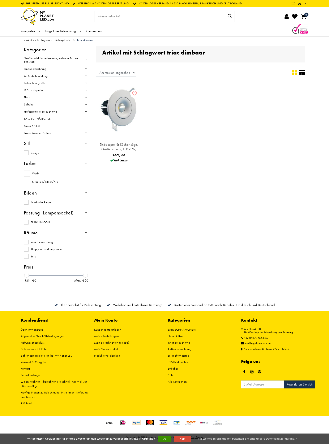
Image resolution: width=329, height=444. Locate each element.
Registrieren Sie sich (300, 384)
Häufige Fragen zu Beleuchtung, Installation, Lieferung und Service (54, 395)
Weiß (35, 173)
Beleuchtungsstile (178, 355)
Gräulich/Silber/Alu (45, 182)
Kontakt (25, 368)
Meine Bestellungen (106, 336)
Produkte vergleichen (107, 355)
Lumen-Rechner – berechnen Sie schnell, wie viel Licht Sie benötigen (54, 384)
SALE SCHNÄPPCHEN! (182, 329)
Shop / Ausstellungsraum (46, 249)
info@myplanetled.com (256, 343)
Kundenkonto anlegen (107, 329)
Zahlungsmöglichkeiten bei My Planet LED (47, 355)
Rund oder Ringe (40, 202)
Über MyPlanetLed (32, 329)
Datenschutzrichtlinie (34, 349)
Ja (164, 438)
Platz (170, 375)
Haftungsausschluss (33, 342)
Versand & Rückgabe (34, 362)
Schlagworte (63, 40)
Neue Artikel (176, 336)
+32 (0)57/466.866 (254, 338)
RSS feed (26, 403)
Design (34, 153)
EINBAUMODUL (40, 222)
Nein (182, 438)
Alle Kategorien (177, 381)
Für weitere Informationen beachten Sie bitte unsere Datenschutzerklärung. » (248, 438)
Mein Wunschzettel (106, 349)
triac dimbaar (85, 40)
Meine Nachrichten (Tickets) (111, 342)
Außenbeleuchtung (179, 349)
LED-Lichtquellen (178, 362)
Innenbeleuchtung (41, 242)
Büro (33, 256)
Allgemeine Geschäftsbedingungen (42, 336)
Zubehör (173, 368)
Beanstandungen (31, 375)
